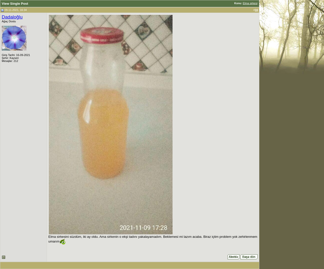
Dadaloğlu (12, 17)
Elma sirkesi (250, 3)
